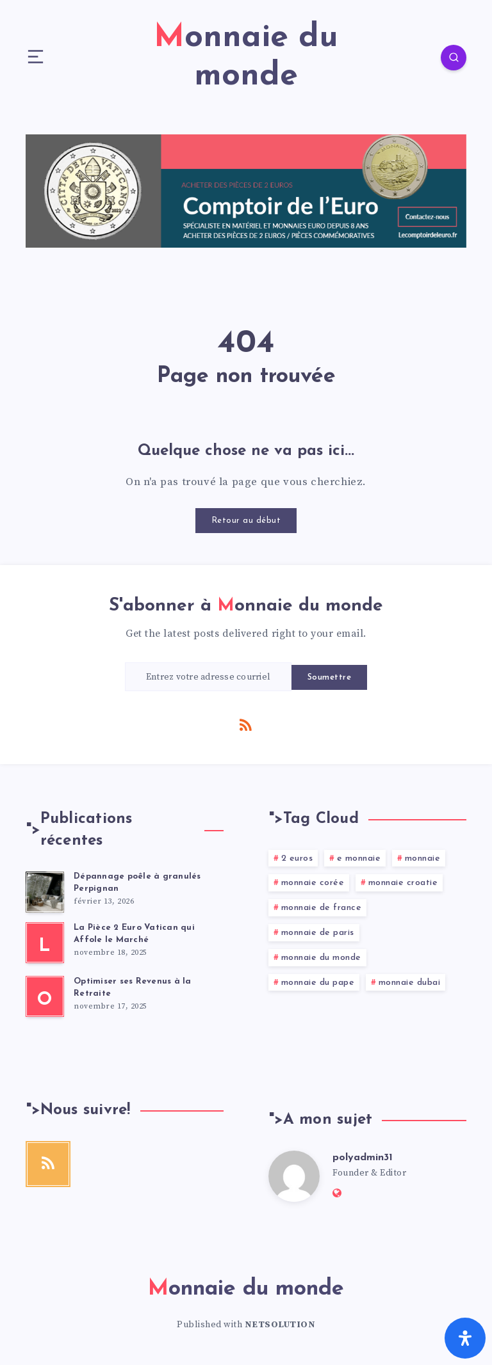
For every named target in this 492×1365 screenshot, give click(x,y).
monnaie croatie (403, 883)
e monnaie (359, 858)
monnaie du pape (318, 982)
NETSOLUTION (280, 1324)
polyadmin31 (362, 1158)
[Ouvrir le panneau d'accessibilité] (465, 1338)
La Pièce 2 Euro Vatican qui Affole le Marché (134, 933)
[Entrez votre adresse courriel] (208, 676)
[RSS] (246, 724)
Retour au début (246, 520)
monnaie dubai (410, 982)
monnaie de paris (317, 933)
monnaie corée (313, 883)
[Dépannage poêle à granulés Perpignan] (45, 892)
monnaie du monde (321, 957)
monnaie (423, 858)
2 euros (297, 858)
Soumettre (330, 677)
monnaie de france (321, 908)
